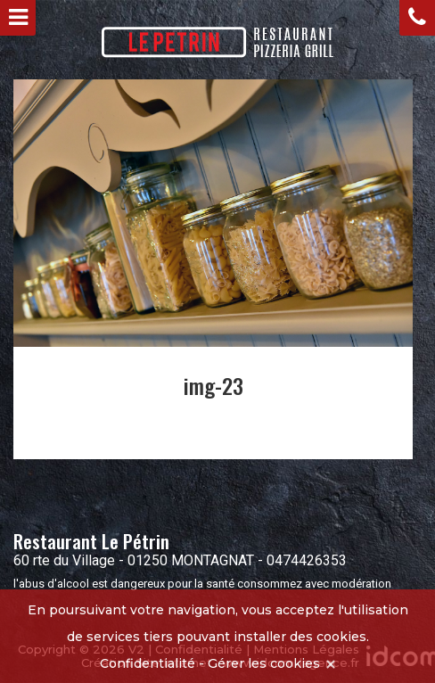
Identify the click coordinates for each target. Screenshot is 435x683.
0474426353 (307, 560)
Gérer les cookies (264, 663)
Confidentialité (147, 663)
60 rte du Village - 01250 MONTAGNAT (133, 560)
